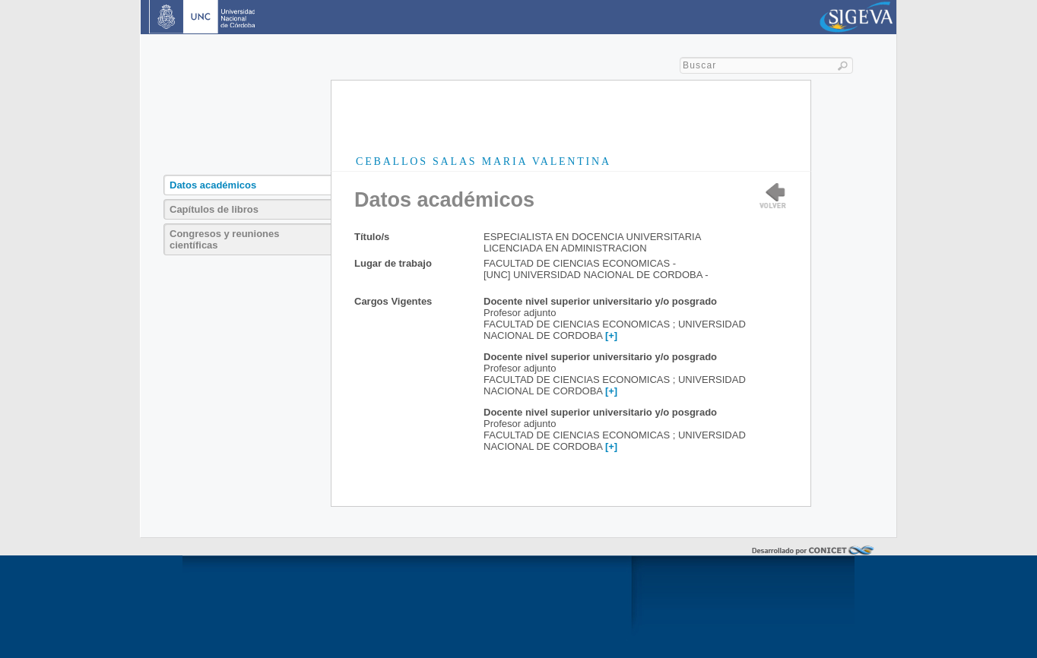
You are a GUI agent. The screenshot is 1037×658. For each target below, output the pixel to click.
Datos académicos (213, 185)
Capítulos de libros (214, 209)
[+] (611, 335)
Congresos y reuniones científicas (224, 239)
